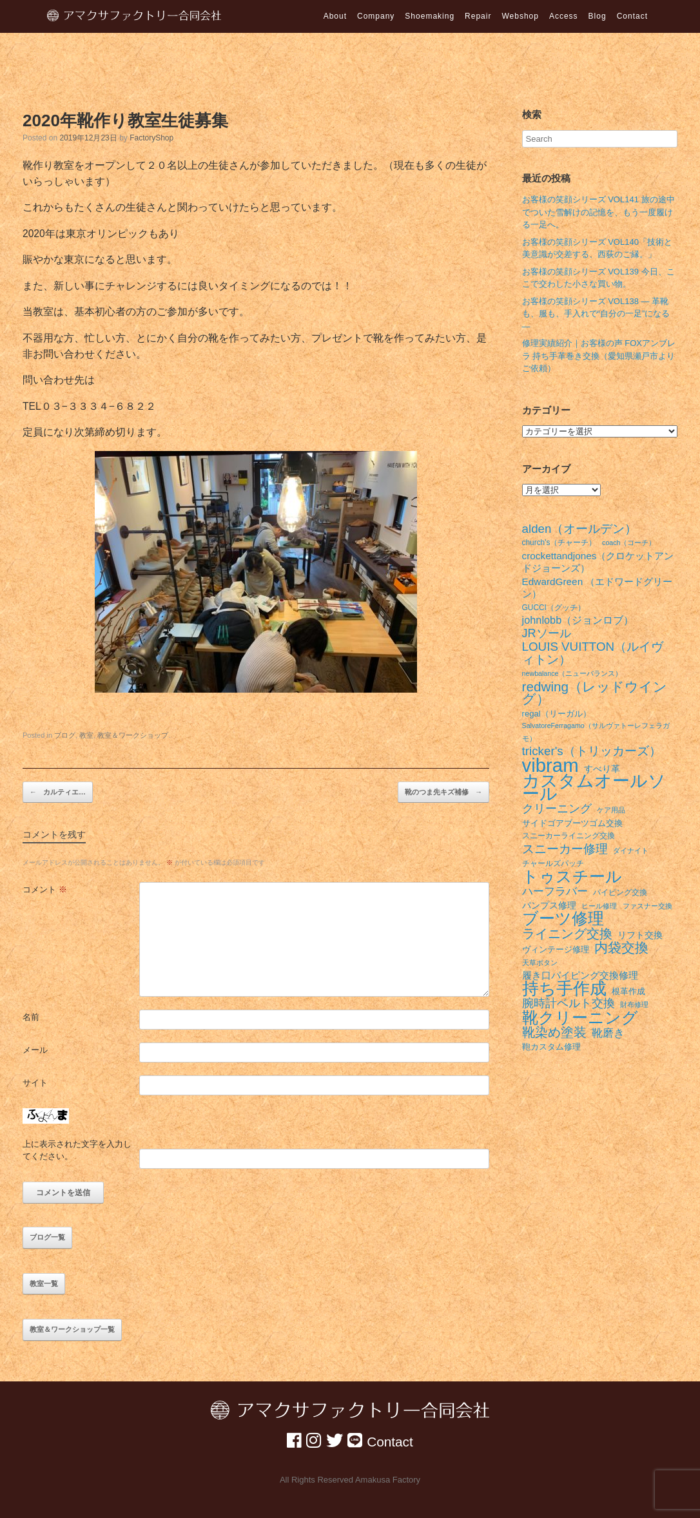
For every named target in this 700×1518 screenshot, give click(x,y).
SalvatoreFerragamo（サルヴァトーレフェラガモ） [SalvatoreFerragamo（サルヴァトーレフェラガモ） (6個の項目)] (596, 732)
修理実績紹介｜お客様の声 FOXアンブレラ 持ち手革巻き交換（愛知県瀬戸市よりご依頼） (599, 355)
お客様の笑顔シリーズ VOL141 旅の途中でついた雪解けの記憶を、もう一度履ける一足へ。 (598, 212)
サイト (35, 1083)
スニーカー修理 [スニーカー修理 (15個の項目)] (565, 849)
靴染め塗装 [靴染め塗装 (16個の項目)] (554, 1032)
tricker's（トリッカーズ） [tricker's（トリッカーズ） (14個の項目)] (591, 751)
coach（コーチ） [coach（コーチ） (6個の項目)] (629, 542)
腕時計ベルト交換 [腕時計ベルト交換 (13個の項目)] (568, 1003)
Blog (597, 16)
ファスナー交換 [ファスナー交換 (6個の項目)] (647, 906)
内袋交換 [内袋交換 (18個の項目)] (621, 947)
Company (375, 16)
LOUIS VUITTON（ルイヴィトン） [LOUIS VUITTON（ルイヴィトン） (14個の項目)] (593, 653)
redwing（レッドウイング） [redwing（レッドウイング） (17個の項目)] (595, 693)
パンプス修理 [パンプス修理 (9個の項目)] (549, 905)
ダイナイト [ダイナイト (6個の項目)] (630, 850)
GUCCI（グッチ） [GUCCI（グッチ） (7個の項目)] (553, 607)
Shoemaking (429, 16)
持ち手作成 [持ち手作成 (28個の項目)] (564, 989)
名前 (31, 1017)
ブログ (64, 735)
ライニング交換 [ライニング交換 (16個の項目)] (567, 934)
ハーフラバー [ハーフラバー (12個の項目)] (555, 891)
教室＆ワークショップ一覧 (72, 1329)
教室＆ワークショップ (132, 735)
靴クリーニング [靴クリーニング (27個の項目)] (580, 1018)
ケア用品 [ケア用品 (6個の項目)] (611, 810)
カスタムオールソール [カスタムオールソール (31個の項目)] (594, 787)
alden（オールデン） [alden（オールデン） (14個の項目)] (579, 529)
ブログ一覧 (47, 1237)
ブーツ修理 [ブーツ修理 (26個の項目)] (563, 918)
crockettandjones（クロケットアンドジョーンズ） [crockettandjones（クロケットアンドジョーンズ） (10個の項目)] (598, 562)
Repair (478, 16)
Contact (632, 16)
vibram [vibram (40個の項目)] (550, 765)
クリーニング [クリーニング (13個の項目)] (557, 809)
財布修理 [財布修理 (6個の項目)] (634, 1004)
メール (35, 1050)
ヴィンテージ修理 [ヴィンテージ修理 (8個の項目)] (555, 949)
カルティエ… (58, 792)
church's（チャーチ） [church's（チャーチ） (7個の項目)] (559, 542)
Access (563, 16)
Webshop (519, 16)
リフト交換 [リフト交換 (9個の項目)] (640, 935)
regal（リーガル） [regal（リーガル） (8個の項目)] (556, 713)
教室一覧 (44, 1283)
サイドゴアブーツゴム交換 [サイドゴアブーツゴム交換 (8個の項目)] (572, 823)
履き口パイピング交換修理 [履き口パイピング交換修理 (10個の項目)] (580, 975)
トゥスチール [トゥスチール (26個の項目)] (572, 876)
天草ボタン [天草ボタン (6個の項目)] (540, 962)
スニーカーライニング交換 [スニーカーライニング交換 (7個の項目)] (568, 835)
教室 (86, 735)
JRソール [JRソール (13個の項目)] (546, 634)
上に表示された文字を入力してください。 (77, 1150)
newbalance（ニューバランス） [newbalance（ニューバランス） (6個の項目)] (572, 673)
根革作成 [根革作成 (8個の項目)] (628, 991)
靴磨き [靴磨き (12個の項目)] (608, 1033)
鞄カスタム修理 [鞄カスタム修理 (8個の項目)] (551, 1047)
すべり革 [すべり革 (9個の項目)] (602, 769)
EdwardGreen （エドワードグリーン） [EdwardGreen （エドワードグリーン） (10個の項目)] (597, 588)
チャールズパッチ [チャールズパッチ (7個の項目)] (553, 863)
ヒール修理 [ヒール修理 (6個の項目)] (599, 906)
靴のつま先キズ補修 (443, 792)
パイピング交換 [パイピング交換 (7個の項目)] (620, 892)
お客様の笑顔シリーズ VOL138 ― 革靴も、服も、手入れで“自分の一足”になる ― (596, 313)
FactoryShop (151, 137)
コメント (45, 889)
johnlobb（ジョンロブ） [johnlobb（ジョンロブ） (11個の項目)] (578, 620)
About (335, 16)
